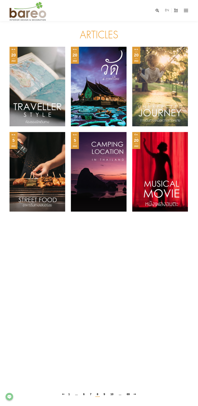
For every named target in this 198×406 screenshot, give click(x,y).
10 (111, 394)
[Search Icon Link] (157, 10)
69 (128, 394)
